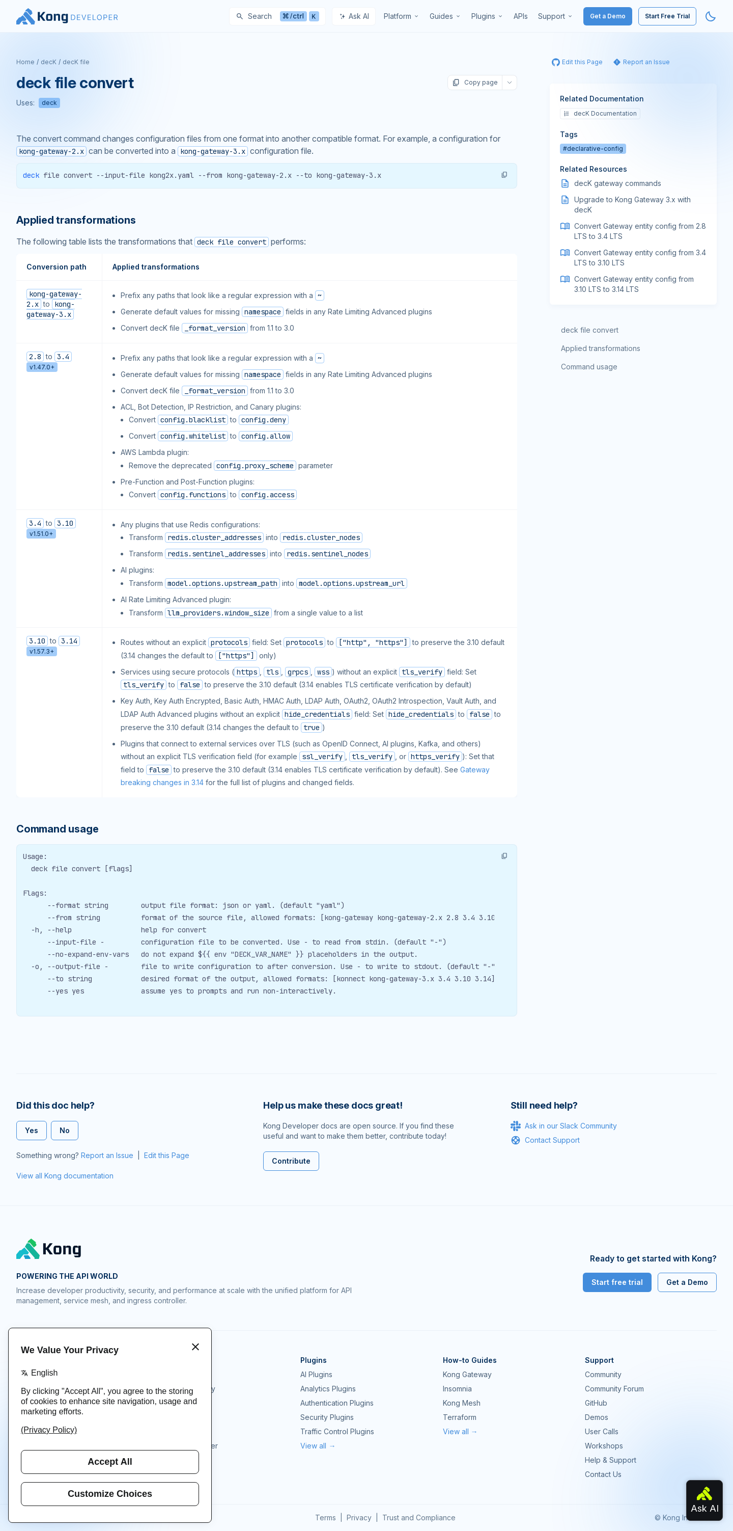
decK (49, 62)
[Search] (277, 16)
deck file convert (589, 330)
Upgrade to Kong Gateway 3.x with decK (632, 204)
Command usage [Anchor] (57, 829)
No (65, 1130)
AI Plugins (316, 1374)
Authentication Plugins (337, 1403)
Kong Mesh (177, 1403)
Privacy (359, 1517)
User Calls (601, 1431)
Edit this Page (166, 1155)
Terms (325, 1517)
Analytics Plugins (328, 1388)
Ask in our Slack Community (564, 1126)
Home (25, 62)
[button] (504, 175)
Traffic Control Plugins (337, 1431)
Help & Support (610, 1460)
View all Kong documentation (65, 1175)
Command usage (589, 366)
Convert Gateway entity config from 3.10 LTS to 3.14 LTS (634, 284)
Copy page (475, 82)
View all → (317, 1445)
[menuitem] (401, 16)
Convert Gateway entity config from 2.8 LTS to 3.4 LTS (640, 231)
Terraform (459, 1417)
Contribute (291, 1161)
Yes (31, 1130)
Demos (596, 1417)
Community (603, 1374)
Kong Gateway (182, 1374)
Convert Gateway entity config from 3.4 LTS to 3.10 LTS (640, 257)
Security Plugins (327, 1417)
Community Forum (614, 1388)
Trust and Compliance (419, 1517)
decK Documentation (600, 113)
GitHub (596, 1403)
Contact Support (545, 1140)
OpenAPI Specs (184, 1431)
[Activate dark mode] (710, 16)
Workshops (604, 1445)
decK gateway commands (617, 183)
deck (49, 102)
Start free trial (617, 1282)
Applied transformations (600, 348)
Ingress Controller (188, 1445)
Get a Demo (608, 16)
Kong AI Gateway (186, 1388)
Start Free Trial (667, 16)
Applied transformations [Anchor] (75, 220)
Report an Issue (107, 1155)
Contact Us (603, 1474)
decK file (76, 62)
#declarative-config (593, 148)
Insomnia (172, 1417)
